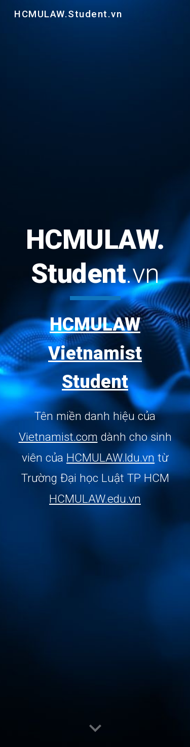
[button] (95, 729)
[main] (95, 366)
